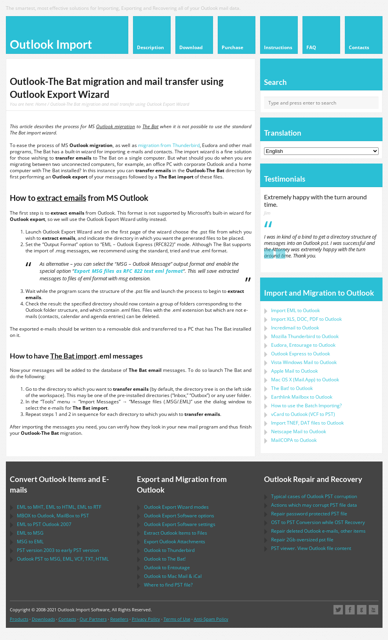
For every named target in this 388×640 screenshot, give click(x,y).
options (179, 515)
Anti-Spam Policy (211, 619)
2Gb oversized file (302, 539)
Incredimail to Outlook (295, 327)
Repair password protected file (309, 513)
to (305, 336)
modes (176, 507)
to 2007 (44, 524)
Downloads (43, 619)
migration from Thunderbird (169, 145)
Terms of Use (177, 619)
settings (179, 524)
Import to (295, 310)
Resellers (119, 619)
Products (19, 619)
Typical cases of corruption (314, 496)
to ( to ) (303, 414)
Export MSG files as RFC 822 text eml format (128, 270)
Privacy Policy (146, 619)
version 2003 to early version (58, 550)
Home (40, 104)
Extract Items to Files (175, 533)
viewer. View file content (311, 548)
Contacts (67, 619)
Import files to (307, 422)
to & (173, 576)
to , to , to (59, 507)
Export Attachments (174, 541)
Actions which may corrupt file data (314, 505)
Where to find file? (168, 584)
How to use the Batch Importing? (306, 405)
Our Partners (93, 619)
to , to (53, 515)
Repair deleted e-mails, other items (318, 531)
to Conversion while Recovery (318, 522)
